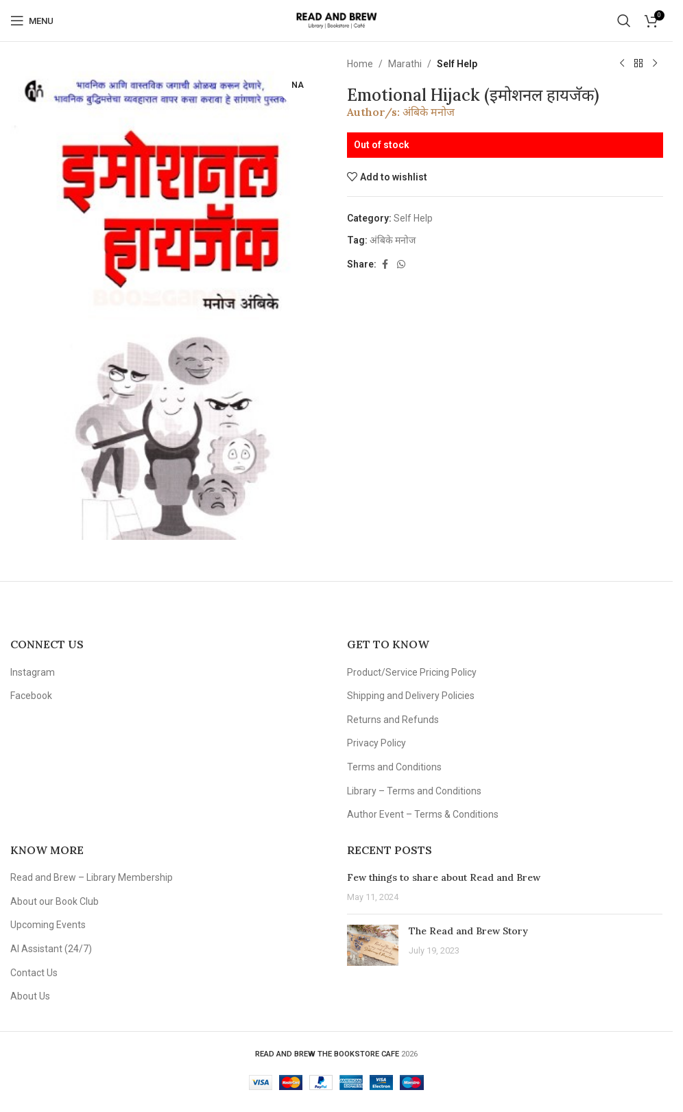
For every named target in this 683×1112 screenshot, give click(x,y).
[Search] (624, 20)
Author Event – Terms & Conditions (423, 814)
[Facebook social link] (384, 264)
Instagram (32, 672)
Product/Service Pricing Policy (412, 672)
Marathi (405, 63)
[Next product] (654, 64)
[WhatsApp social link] (401, 264)
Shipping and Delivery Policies (411, 695)
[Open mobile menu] (31, 20)
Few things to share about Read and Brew (443, 877)
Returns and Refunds (393, 719)
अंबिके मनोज (429, 112)
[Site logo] (336, 19)
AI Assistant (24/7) (51, 948)
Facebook (31, 695)
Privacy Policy (376, 742)
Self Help (457, 63)
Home (360, 63)
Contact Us (34, 972)
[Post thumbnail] (372, 945)
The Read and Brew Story (468, 931)
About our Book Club (54, 901)
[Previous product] (621, 64)
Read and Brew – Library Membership (91, 877)
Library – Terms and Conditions (414, 790)
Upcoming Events (48, 924)
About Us (30, 996)
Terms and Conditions (394, 766)
